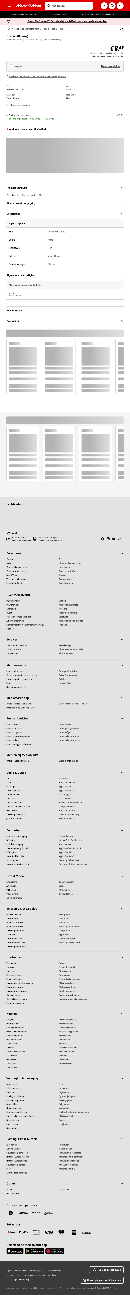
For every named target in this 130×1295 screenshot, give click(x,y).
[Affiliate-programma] (15, 620)
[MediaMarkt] (28, 5)
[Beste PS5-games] (14, 732)
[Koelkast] (63, 1043)
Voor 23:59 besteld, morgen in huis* (98, 14)
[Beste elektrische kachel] (70, 740)
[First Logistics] (48, 1213)
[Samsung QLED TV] (67, 782)
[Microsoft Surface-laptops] (70, 840)
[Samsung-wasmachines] (16, 991)
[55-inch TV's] (64, 778)
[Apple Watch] (64, 934)
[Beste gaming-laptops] (69, 728)
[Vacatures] (63, 616)
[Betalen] (62, 679)
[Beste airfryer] (65, 732)
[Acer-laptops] (12, 860)
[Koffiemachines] (66, 1023)
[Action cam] (11, 886)
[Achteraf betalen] (86, 1233)
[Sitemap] (10, 628)
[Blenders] (63, 1055)
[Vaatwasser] (11, 1043)
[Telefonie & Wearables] (16, 571)
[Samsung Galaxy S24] (15, 946)
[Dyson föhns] (12, 1104)
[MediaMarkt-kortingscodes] (71, 620)
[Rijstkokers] (64, 1059)
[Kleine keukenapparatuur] (70, 563)
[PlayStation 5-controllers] (17, 1152)
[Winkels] (62, 600)
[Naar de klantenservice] (16, 687)
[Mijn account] (104, 5)
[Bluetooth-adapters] (68, 818)
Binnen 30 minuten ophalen (23, 14)
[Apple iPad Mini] (65, 852)
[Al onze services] (66, 653)
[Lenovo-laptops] (66, 836)
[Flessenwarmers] (13, 1108)
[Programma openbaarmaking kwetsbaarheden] (42, 1275)
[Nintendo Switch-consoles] (17, 1156)
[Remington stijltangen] (16, 1096)
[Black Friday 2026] (14, 583)
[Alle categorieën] (9, 5)
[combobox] (71, 6)
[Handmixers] (11, 1059)
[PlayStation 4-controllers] (70, 1152)
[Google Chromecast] (68, 806)
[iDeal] (11, 1232)
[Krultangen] (64, 1088)
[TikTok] (121, 539)
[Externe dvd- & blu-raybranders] (73, 864)
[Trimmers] (63, 1120)
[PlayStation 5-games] (15, 1164)
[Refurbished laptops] (15, 844)
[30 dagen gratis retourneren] (19, 679)
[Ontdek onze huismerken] (17, 760)
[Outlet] (9, 612)
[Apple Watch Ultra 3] (15, 938)
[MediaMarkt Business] (68, 604)
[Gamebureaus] (65, 1148)
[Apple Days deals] (66, 583)
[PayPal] (23, 1232)
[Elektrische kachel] (67, 967)
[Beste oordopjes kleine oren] (18, 744)
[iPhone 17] (63, 918)
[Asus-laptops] (65, 844)
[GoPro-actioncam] (14, 898)
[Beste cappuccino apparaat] (18, 736)
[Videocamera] (12, 894)
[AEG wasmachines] (67, 983)
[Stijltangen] (64, 1092)
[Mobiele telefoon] (13, 914)
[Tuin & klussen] (65, 579)
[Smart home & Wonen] (68, 571)
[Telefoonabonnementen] (17, 645)
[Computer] (10, 559)
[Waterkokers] (64, 1039)
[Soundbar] (10, 798)
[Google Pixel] (64, 930)
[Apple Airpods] (65, 786)
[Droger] (62, 963)
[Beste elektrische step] (69, 736)
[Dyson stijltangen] (67, 1096)
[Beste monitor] (12, 724)
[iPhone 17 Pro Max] (14, 922)
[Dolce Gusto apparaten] (16, 1031)
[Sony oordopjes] (13, 794)
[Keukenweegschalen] (15, 1051)
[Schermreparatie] (13, 649)
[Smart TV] (10, 782)
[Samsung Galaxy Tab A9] (70, 860)
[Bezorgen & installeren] (69, 671)
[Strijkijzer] (10, 971)
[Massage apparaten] (15, 1100)
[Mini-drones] (64, 890)
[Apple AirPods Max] (67, 790)
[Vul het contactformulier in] (50, 540)
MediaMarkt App (59, 14)
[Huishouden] (64, 567)
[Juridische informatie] (68, 612)
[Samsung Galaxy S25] (15, 930)
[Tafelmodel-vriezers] (68, 1047)
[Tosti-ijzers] (11, 1063)
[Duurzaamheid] (12, 604)
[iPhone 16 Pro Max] (14, 926)
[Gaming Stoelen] (13, 1148)
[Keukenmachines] (66, 1051)
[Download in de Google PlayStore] (74, 703)
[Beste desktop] (12, 740)
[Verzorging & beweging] (16, 579)
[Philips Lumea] (12, 1124)
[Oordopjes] (11, 786)
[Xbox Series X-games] (68, 1164)
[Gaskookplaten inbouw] (16, 999)
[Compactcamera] (66, 894)
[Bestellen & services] (15, 671)
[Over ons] (63, 608)
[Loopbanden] (64, 1124)
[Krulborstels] (11, 1092)
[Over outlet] (64, 1189)
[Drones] (62, 886)
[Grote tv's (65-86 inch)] (69, 814)
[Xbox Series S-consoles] (16, 1172)
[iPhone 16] (63, 922)
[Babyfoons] (64, 1104)
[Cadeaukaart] (12, 653)
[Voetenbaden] (65, 1108)
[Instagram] (109, 539)
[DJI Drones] (11, 890)
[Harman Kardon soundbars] (71, 802)
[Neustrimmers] (12, 1120)
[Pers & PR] (63, 624)
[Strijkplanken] (65, 971)
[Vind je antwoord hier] (21, 540)
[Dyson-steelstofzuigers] (69, 979)
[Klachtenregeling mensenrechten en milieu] (25, 624)
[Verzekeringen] (65, 645)
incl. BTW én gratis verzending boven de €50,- (106, 53)
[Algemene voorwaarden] (16, 1271)
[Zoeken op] (48, 5)
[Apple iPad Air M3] (66, 856)
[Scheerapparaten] (14, 1088)
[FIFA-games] (11, 1144)
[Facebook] (103, 539)
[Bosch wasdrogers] (67, 991)
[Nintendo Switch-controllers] (71, 1156)
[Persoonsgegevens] (36, 1271)
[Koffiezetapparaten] (15, 1027)
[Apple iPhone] (12, 918)
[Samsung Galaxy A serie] (69, 942)
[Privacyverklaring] (13, 1275)
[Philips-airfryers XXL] (68, 1019)
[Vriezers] (10, 1047)
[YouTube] (115, 539)
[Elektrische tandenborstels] (18, 1112)
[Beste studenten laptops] (17, 836)
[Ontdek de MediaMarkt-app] (18, 703)
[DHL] (23, 1213)
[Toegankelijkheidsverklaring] (17, 1280)
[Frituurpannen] (12, 1023)
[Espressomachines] (67, 1027)
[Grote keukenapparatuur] (17, 567)
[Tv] (60, 559)
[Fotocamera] (11, 882)
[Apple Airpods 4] (13, 790)
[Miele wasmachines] (67, 987)
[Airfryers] (10, 1019)
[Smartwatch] (11, 934)
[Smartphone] (64, 914)
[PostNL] (11, 1213)
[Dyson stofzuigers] (14, 979)
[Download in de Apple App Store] (20, 707)
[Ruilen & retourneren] (68, 675)
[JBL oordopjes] (65, 794)
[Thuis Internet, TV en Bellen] (71, 649)
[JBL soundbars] (65, 798)
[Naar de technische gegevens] (18, 105)
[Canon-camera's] (66, 882)
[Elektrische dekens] (14, 975)
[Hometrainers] (12, 1128)
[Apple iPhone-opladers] (16, 942)
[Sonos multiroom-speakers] (18, 806)
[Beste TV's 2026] (13, 728)
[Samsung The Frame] (15, 814)
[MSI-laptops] (11, 852)
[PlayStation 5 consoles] (69, 1160)
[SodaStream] (11, 1067)
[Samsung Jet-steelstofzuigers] (19, 983)
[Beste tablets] (65, 724)
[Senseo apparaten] (14, 1035)
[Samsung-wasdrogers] (69, 995)
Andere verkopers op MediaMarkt (27, 129)
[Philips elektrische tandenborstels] (21, 1116)
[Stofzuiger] (11, 967)
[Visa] (48, 1232)
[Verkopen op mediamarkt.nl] (18, 616)
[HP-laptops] (11, 840)
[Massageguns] (65, 1100)
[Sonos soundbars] (14, 802)
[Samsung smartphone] (69, 926)
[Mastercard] (61, 1232)
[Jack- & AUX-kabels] (14, 818)
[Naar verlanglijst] (112, 5)
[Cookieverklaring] (54, 1271)
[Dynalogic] (36, 1213)
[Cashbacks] (11, 608)
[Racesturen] (64, 1144)
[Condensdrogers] (13, 995)
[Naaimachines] (65, 975)
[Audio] (8, 563)
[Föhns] (61, 1084)
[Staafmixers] (11, 1055)
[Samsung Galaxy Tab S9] (17, 848)
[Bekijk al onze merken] (68, 760)
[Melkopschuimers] (14, 1039)
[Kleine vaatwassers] (15, 1003)
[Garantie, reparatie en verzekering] (21, 675)
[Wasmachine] (12, 963)
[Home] (8, 29)
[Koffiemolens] (65, 1035)
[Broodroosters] (65, 1063)
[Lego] (8, 1168)
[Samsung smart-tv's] (68, 810)
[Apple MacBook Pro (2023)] (17, 864)
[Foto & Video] (11, 575)
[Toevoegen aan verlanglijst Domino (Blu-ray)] (121, 29)
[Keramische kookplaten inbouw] (73, 999)
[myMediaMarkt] (13, 600)
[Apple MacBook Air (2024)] (70, 848)
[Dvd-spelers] (11, 810)
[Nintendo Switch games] (16, 1160)
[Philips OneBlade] (66, 1116)
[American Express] (74, 1232)
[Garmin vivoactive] (67, 938)
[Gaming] (62, 575)
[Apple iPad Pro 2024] (15, 856)
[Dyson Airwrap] (12, 1084)
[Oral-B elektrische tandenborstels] (74, 1112)
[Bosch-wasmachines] (15, 987)
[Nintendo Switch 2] (67, 1168)
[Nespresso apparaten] (69, 1031)
